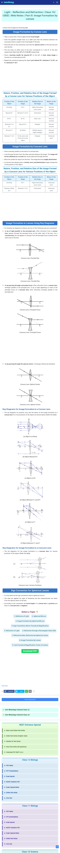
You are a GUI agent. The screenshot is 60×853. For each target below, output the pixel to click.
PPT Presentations (11, 771)
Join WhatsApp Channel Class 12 (17, 715)
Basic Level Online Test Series (14, 730)
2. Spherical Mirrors (39, 616)
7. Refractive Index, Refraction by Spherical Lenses (30, 635)
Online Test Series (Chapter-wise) (15, 736)
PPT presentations (11, 817)
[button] (2, 2)
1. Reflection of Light (21, 616)
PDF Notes (8, 765)
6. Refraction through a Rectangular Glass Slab (39, 631)
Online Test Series (10, 793)
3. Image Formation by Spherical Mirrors (30, 621)
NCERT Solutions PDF (12, 782)
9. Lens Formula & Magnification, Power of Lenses (30, 645)
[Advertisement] (30, 77)
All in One (8, 798)
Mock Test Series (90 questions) (15, 747)
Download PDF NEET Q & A (13, 752)
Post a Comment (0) (30, 699)
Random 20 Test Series (12, 741)
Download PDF (30, 651)
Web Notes (5, 685)
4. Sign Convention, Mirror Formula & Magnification (30, 626)
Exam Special (9, 776)
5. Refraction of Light (11, 631)
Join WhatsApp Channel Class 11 (17, 710)
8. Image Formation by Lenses (30, 640)
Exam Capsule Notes (11, 787)
